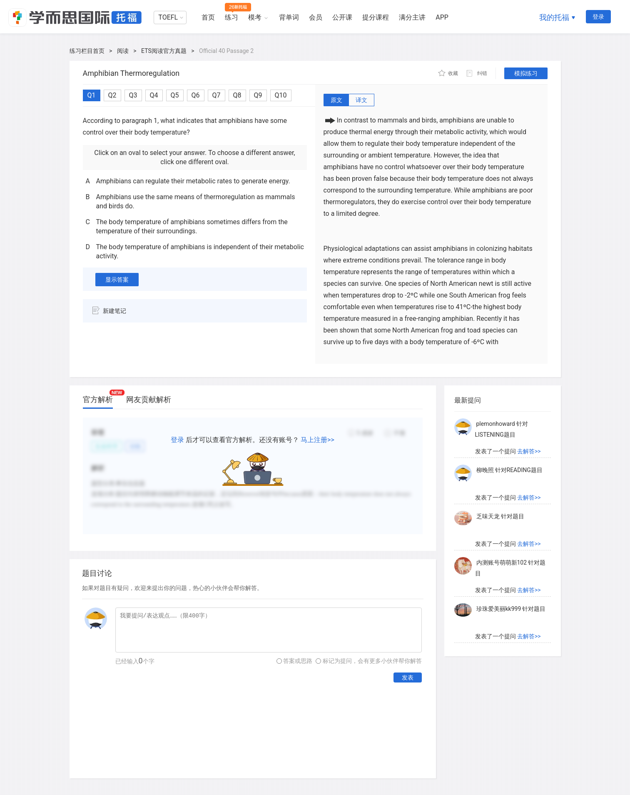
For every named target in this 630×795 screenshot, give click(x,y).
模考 (254, 17)
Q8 (237, 95)
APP (442, 17)
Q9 (258, 95)
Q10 (281, 95)
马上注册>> (317, 440)
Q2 (112, 95)
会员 (315, 17)
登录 (598, 16)
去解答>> (529, 451)
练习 (231, 17)
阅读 (123, 51)
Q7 (216, 95)
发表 (407, 677)
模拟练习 (526, 73)
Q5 (175, 95)
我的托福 (554, 17)
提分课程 (375, 17)
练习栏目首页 (87, 51)
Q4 (154, 95)
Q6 (196, 95)
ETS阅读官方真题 (164, 51)
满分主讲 (412, 17)
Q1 (91, 95)
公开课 (342, 17)
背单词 (289, 17)
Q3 (133, 95)
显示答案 (117, 279)
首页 (208, 17)
